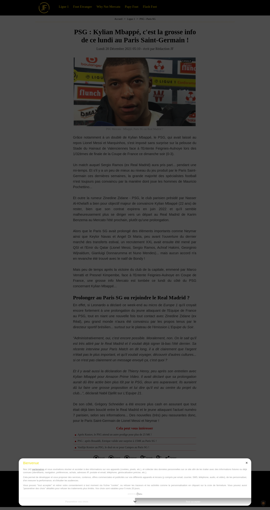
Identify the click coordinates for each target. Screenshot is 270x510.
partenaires (38, 469)
